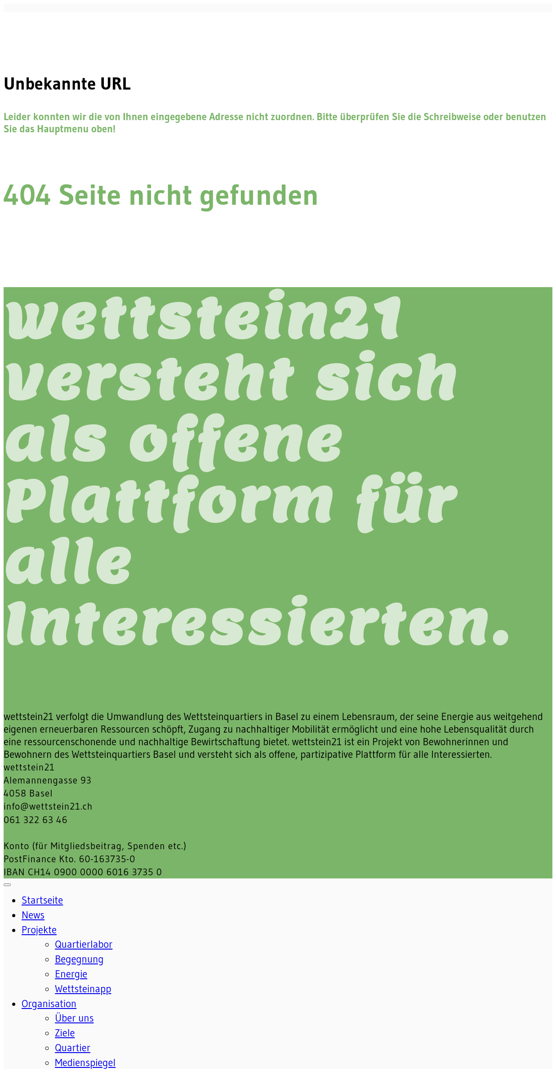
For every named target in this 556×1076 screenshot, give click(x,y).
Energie (71, 974)
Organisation (49, 1003)
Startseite (42, 900)
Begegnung (79, 959)
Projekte (39, 929)
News (33, 915)
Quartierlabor (83, 944)
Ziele (65, 1032)
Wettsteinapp (83, 988)
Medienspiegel (85, 1062)
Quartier (72, 1047)
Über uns (74, 1018)
